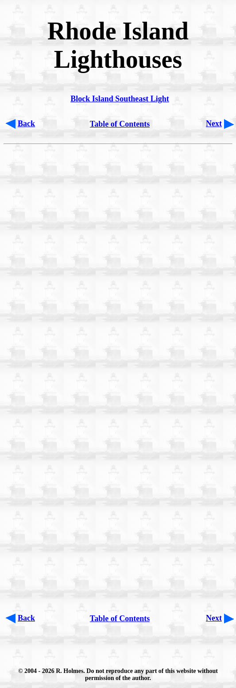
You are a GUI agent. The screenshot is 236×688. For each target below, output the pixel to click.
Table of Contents (120, 124)
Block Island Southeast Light (119, 98)
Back (26, 123)
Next (214, 123)
